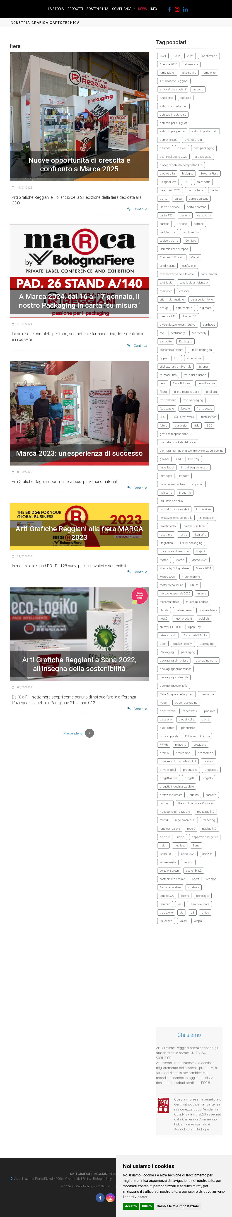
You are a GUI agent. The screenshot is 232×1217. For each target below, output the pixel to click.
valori (183, 921)
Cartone (181, 223)
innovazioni (206, 517)
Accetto (131, 1206)
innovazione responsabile (176, 517)
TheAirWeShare (199, 904)
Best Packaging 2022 (173, 156)
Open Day (194, 627)
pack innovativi (182, 643)
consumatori (209, 274)
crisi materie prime (172, 299)
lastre (183, 534)
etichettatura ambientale (175, 366)
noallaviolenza (208, 610)
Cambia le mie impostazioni (178, 1206)
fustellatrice (208, 417)
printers (208, 761)
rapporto (165, 803)
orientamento (168, 635)
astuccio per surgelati (174, 123)
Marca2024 (203, 568)
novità (163, 618)
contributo (166, 282)
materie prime (191, 576)
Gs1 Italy (193, 459)
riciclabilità (209, 828)
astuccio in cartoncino (173, 106)
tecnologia (202, 895)
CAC (186, 182)
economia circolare (171, 350)
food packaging (193, 400)
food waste (167, 408)
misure (201, 593)
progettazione (168, 778)
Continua (137, 209)
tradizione (166, 912)
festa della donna (195, 375)
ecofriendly (178, 333)
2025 (190, 56)
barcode (165, 148)
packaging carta (206, 660)
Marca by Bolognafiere (174, 568)
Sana (196, 845)
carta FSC (166, 215)
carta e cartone (198, 198)
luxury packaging (191, 543)
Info (153, 9)
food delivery (168, 400)
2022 (176, 56)
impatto (184, 476)
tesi (180, 904)
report (191, 828)
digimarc (205, 308)
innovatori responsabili (174, 509)
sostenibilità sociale (172, 879)
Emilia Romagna (201, 350)
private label (168, 769)
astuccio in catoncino (173, 114)
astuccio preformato (204, 131)
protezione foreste (171, 795)
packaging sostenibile (174, 677)
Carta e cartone (170, 207)
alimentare (191, 64)
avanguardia (193, 139)
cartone (164, 223)
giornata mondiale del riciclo (178, 442)
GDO (209, 425)
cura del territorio (202, 299)
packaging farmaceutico (175, 669)
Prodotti (75, 9)
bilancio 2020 (202, 156)
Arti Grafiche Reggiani (174, 81)
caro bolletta (195, 190)
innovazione (203, 509)
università (166, 921)
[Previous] (89, 733)
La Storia (56, 9)
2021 (163, 56)
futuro (163, 425)
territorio (165, 904)
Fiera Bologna (182, 383)
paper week (167, 711)
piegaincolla (186, 719)
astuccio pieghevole (172, 131)
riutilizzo (179, 845)
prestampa (183, 753)
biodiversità (167, 173)
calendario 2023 (170, 190)
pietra (205, 719)
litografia (200, 534)
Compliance (122, 9)
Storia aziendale (170, 887)
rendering (209, 820)
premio (164, 753)
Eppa (163, 358)
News (142, 9)
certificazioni (191, 232)
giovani (164, 459)
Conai (195, 257)
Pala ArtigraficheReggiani (176, 694)
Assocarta (166, 97)
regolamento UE (185, 820)
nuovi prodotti (183, 618)
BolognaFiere (168, 182)
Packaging (167, 652)
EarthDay (209, 324)
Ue (181, 912)
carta (214, 190)
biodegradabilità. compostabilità (181, 165)
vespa (198, 921)
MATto (194, 585)
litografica (166, 543)
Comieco (190, 240)
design (164, 308)
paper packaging (186, 702)
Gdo (196, 425)
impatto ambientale (172, 484)
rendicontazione (170, 828)
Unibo (205, 912)
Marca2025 (167, 576)
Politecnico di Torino (197, 736)
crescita (184, 291)
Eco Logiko (185, 341)
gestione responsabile (174, 434)
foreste (185, 408)
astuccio (185, 97)
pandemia (207, 694)
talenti (185, 895)
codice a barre (169, 240)
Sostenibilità (98, 9)
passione (166, 719)
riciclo (180, 837)
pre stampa (205, 753)
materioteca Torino (171, 585)
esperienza (194, 358)
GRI (178, 459)
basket (182, 148)
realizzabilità (205, 811)
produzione (190, 769)
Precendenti (73, 733)
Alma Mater (167, 72)
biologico (187, 173)
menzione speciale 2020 (175, 593)
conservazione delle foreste (177, 274)
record (164, 820)
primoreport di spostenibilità (178, 761)
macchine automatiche (174, 551)
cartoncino (203, 215)
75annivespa (209, 56)
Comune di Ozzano (172, 257)
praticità (180, 744)
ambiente (209, 72)
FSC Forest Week (183, 417)
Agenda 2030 (168, 64)
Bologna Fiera (209, 173)
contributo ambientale (194, 282)
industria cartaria (171, 501)
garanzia (180, 425)
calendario (203, 182)
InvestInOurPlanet (194, 526)
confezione (189, 265)
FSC (162, 417)
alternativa (189, 72)
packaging (207, 643)
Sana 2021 (167, 854)
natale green (184, 610)
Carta (163, 198)
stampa (211, 879)
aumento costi (168, 139)
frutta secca (204, 408)
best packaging (204, 148)
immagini (166, 476)
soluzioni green (169, 870)
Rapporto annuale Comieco (195, 803)
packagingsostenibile (173, 685)
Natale (164, 610)
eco (162, 333)
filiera (163, 391)
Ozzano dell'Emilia (195, 635)
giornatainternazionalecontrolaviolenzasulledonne (191, 450)
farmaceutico (168, 375)
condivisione (167, 265)
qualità (194, 795)
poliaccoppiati (169, 736)
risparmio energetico (205, 837)
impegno (197, 484)
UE (192, 912)
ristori (163, 845)
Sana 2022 (188, 854)
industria (185, 492)
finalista (211, 391)
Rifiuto (147, 1206)
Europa (203, 366)
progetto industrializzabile (177, 786)
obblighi (204, 618)
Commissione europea (174, 249)
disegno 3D (189, 316)
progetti (190, 778)
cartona (185, 215)
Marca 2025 (199, 560)
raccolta (211, 795)
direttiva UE (167, 316)
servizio (188, 862)
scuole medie (168, 862)
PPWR (164, 744)
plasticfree (188, 728)
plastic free (167, 728)
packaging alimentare (174, 660)
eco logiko (166, 341)
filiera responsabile (186, 391)
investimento (168, 526)
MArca (180, 560)
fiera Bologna (206, 383)
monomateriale (169, 602)
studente (193, 887)
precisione (199, 744)
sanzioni (207, 854)
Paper (164, 702)
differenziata (184, 308)
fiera (163, 383)
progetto (207, 778)
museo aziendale (197, 602)
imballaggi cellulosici (194, 467)
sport (195, 879)
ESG (176, 358)
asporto (198, 89)
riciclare (165, 837)
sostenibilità (194, 870)
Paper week (189, 711)
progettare (211, 769)
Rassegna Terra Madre (175, 811)
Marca (164, 560)
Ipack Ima (166, 534)
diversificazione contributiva (178, 324)
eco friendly (199, 333)
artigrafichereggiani (173, 89)
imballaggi (167, 467)
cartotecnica (167, 232)
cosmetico (166, 291)
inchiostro (166, 492)
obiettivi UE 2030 (170, 627)
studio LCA (167, 895)
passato (209, 711)
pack (163, 643)
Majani (200, 551)
